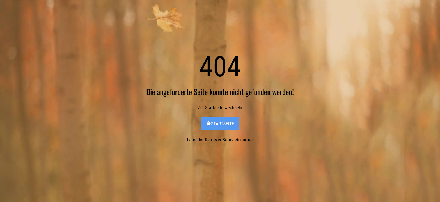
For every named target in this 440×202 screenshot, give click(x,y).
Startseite (220, 124)
